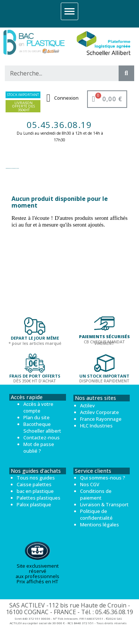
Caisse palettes (34, 484)
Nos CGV (89, 484)
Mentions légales (99, 524)
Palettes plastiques (38, 497)
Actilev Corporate (99, 412)
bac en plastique (35, 491)
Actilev (87, 405)
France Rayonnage (101, 419)
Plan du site (36, 417)
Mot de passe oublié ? (38, 447)
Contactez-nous (41, 437)
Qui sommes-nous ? (102, 477)
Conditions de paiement (96, 494)
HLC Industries (96, 425)
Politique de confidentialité (96, 514)
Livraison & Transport (104, 504)
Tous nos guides (36, 477)
